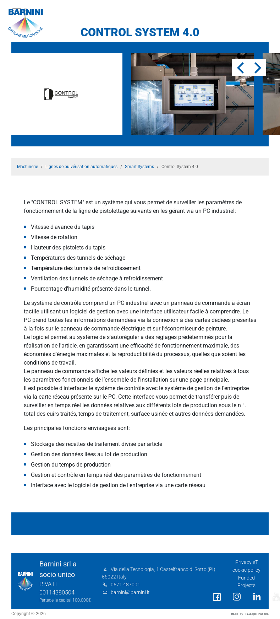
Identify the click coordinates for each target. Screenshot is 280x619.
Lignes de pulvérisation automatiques (81, 166)
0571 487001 (125, 585)
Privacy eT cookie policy (246, 566)
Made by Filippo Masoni (250, 614)
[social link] (217, 597)
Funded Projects (246, 582)
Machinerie (27, 166)
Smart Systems (139, 166)
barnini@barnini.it (130, 593)
